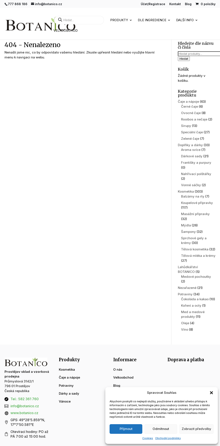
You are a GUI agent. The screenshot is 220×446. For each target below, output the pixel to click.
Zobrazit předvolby (196, 429)
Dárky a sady (69, 393)
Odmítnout (161, 429)
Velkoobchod (66, 31)
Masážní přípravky (195, 214)
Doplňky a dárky (190, 145)
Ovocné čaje (191, 113)
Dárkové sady (191, 156)
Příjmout (126, 429)
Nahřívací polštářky (196, 174)
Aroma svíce (191, 150)
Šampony (188, 232)
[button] (211, 393)
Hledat (184, 58)
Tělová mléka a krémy (198, 256)
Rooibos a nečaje (194, 119)
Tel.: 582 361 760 (24, 399)
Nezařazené (187, 288)
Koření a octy (191, 305)
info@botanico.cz (24, 406)
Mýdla (186, 225)
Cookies (147, 438)
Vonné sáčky (191, 185)
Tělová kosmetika (194, 249)
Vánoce (65, 401)
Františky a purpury (196, 163)
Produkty (119, 20)
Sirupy (186, 126)
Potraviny (185, 294)
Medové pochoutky (196, 277)
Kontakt (175, 4)
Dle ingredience (152, 20)
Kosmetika (186, 191)
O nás (117, 369)
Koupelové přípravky (197, 203)
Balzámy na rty (192, 196)
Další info (185, 20)
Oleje (185, 323)
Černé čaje (189, 106)
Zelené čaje (190, 139)
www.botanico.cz (24, 413)
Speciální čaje (192, 132)
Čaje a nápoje (188, 102)
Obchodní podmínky (168, 438)
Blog (188, 4)
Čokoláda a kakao (195, 299)
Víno (184, 329)
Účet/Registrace (153, 4)
